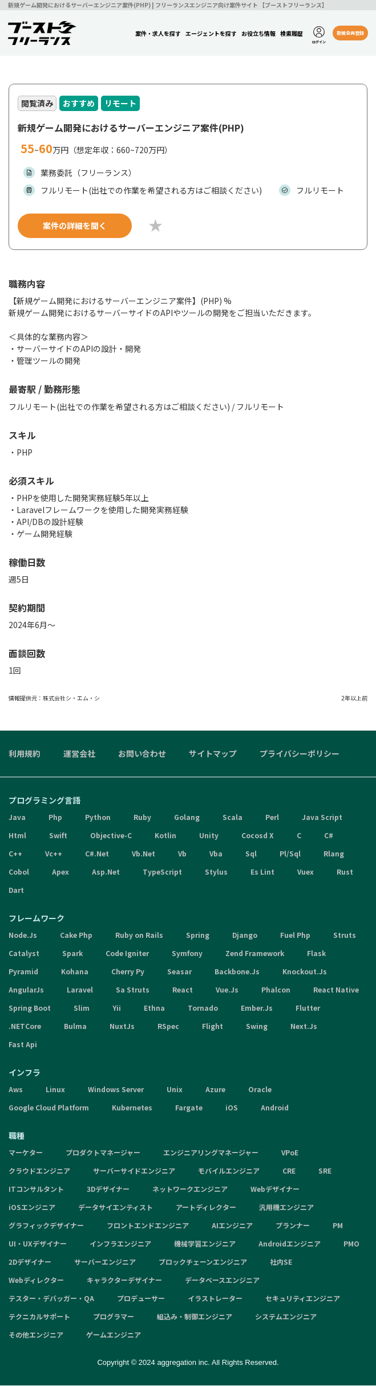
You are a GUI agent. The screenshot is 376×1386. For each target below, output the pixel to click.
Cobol (19, 872)
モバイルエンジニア (229, 1171)
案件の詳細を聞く (75, 226)
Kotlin (165, 836)
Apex (60, 872)
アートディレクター (206, 1208)
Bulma (75, 1027)
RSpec (168, 1027)
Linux (55, 1090)
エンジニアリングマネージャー (210, 1153)
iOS (231, 1108)
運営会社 (79, 754)
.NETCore (25, 1027)
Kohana (74, 972)
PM (338, 1226)
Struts (344, 936)
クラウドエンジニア (39, 1171)
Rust (345, 872)
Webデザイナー (275, 1190)
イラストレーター (215, 1299)
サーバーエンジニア (105, 1263)
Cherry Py (127, 972)
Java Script (322, 818)
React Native (336, 990)
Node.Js (23, 936)
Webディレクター (36, 1281)
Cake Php (76, 936)
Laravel (80, 990)
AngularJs (26, 990)
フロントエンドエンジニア (148, 1226)
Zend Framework (254, 954)
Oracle (260, 1090)
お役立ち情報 (258, 33)
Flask (316, 954)
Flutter (308, 1009)
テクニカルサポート (39, 1317)
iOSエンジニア (32, 1208)
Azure (215, 1090)
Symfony (187, 954)
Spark (72, 954)
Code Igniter (127, 954)
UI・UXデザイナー (38, 1244)
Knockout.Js (304, 972)
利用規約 (25, 754)
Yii (116, 1009)
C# (328, 836)
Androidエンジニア (289, 1244)
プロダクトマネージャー (103, 1153)
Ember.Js (257, 1009)
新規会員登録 (349, 33)
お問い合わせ (142, 754)
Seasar (179, 972)
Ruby (142, 818)
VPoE (289, 1153)
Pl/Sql (290, 854)
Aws (16, 1090)
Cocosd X (257, 836)
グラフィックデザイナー (46, 1226)
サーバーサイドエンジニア (134, 1171)
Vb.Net (143, 854)
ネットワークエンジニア (190, 1190)
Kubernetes (132, 1108)
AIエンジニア (232, 1226)
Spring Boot (30, 1009)
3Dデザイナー (108, 1190)
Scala (232, 818)
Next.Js (303, 1027)
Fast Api (23, 1045)
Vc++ (53, 854)
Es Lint (262, 872)
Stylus (216, 872)
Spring (197, 936)
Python (98, 818)
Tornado (203, 1009)
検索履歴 (291, 33)
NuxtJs (122, 1027)
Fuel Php (295, 936)
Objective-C (111, 836)
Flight (212, 1027)
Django (244, 936)
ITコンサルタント (36, 1190)
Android (275, 1108)
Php (55, 818)
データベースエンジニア (222, 1281)
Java (17, 818)
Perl (272, 818)
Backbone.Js (237, 972)
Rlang (334, 854)
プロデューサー (141, 1299)
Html (17, 836)
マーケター (26, 1153)
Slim (82, 1009)
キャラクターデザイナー (124, 1281)
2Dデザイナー (30, 1263)
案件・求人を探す (157, 33)
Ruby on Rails (139, 936)
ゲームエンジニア (113, 1335)
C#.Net (97, 854)
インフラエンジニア (120, 1244)
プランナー (293, 1226)
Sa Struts (132, 990)
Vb (182, 854)
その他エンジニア (36, 1335)
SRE (324, 1171)
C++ (15, 854)
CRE (289, 1171)
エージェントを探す (210, 33)
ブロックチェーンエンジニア (203, 1263)
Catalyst (24, 954)
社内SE (281, 1263)
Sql (251, 854)
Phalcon (275, 990)
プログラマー (113, 1317)
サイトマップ (213, 754)
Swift (58, 836)
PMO (351, 1244)
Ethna (154, 1009)
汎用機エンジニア (286, 1208)
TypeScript (162, 872)
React (182, 990)
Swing (257, 1027)
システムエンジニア (286, 1317)
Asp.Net (106, 872)
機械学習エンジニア (205, 1244)
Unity (209, 836)
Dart (16, 891)
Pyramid (23, 972)
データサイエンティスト (115, 1208)
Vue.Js (227, 990)
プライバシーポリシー (299, 754)
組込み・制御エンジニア (194, 1317)
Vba (216, 854)
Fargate (189, 1108)
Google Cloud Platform (49, 1108)
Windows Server (116, 1090)
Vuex (305, 872)
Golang (187, 818)
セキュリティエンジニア (302, 1299)
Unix (175, 1090)
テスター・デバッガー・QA (51, 1299)
